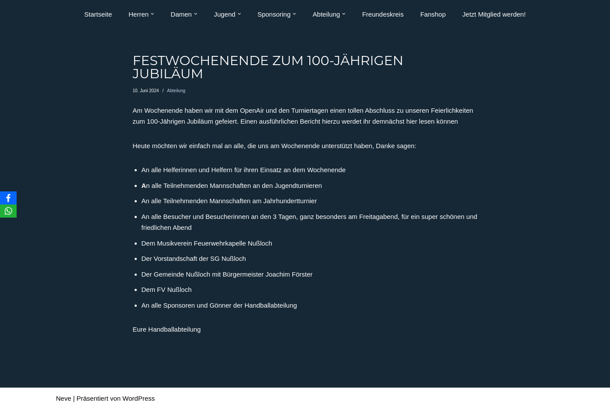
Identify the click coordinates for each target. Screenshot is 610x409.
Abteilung (176, 90)
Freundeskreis (383, 14)
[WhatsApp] (8, 211)
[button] (152, 14)
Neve (63, 398)
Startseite (98, 14)
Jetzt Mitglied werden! (494, 14)
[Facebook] (8, 197)
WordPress (138, 398)
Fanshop (433, 14)
